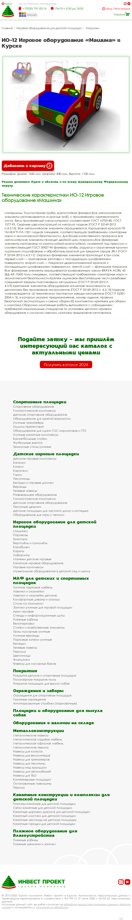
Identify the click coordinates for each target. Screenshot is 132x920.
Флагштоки (21, 659)
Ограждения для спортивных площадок (42, 695)
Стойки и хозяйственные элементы (38, 627)
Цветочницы (21, 655)
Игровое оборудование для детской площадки (49, 28)
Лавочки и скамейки (28, 591)
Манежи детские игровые (32, 559)
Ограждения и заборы (38, 690)
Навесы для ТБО (24, 775)
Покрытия (25, 671)
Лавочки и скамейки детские (35, 595)
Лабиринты (21, 555)
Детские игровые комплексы (34, 458)
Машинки (93, 28)
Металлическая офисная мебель (38, 743)
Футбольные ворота (27, 442)
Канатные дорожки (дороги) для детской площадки (51, 811)
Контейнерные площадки (32, 779)
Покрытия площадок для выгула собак (41, 683)
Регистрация (122, 8)
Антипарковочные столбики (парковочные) (45, 703)
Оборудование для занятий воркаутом (42, 418)
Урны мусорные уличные (31, 631)
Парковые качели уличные (32, 639)
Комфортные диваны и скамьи (36, 599)
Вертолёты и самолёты (30, 542)
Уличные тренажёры (28, 422)
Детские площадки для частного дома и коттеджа (50, 510)
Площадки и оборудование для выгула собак (57, 712)
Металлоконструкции (38, 730)
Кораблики (21, 547)
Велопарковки (23, 623)
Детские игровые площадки (46, 454)
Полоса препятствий (28, 426)
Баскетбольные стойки (30, 438)
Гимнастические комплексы (34, 410)
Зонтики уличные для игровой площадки (42, 607)
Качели (18, 466)
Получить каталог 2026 (66, 364)
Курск (8, 3)
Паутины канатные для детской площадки (44, 803)
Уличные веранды (26, 635)
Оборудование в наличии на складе (53, 723)
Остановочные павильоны (32, 783)
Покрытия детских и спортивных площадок (44, 675)
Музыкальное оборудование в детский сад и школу (51, 571)
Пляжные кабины (25, 619)
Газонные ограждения (29, 699)
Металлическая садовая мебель (37, 739)
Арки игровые (23, 611)
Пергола (19, 651)
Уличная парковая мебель (32, 587)
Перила (19, 787)
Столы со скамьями (28, 603)
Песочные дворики (27, 506)
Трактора (20, 538)
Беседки (19, 643)
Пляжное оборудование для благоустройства (45, 833)
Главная (7, 28)
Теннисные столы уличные (32, 446)
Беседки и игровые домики (33, 482)
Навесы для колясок (28, 751)
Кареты (18, 551)
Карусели (20, 470)
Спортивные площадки (39, 402)
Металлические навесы (30, 735)
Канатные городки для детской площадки (44, 823)
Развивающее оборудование (35, 494)
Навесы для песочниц (29, 763)
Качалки (19, 462)
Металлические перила (31, 747)
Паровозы (20, 534)
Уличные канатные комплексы (35, 434)
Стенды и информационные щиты (39, 615)
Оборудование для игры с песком (38, 514)
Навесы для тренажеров (31, 759)
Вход (109, 8)
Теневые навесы (25, 490)
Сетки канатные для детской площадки (42, 807)
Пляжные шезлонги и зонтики (34, 844)
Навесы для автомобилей (32, 771)
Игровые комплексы (28, 567)
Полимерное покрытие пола (34, 679)
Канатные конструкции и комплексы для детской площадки (61, 796)
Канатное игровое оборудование (38, 563)
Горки (17, 474)
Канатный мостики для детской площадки (44, 815)
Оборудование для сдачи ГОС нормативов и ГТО (49, 430)
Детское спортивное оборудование (40, 414)
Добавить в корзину (27, 166)
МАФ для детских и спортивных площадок (51, 580)
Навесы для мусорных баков (34, 663)
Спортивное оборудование (33, 406)
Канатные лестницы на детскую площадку (44, 819)
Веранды (19, 486)
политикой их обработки (52, 907)
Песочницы (21, 478)
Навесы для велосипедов (31, 755)
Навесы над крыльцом (30, 767)
